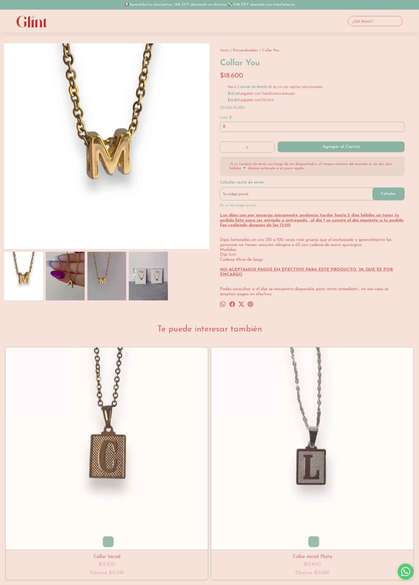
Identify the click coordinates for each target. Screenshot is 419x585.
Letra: (225, 117)
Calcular (388, 194)
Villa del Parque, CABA (209, 495)
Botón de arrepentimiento (275, 566)
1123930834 (209, 504)
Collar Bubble (374, 433)
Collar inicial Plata (127, 433)
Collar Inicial (45, 433)
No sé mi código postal (238, 205)
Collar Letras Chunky (209, 433)
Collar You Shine (291, 433)
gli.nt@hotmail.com (209, 512)
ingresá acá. (252, 566)
